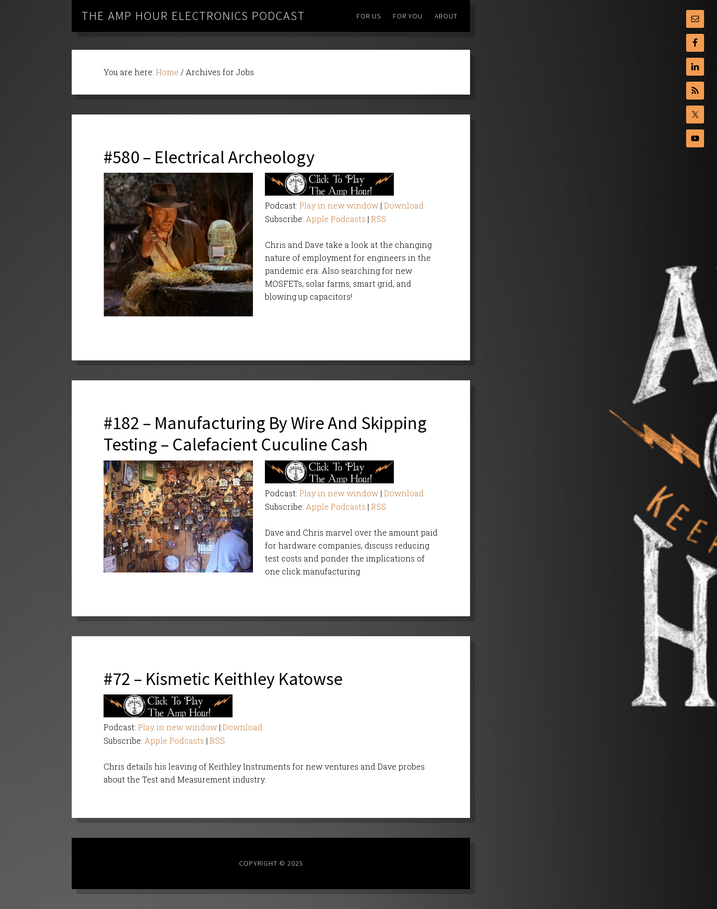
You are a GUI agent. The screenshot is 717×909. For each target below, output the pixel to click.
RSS (378, 219)
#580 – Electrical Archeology (209, 157)
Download (404, 205)
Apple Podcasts (335, 219)
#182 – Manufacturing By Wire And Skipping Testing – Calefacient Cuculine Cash (265, 433)
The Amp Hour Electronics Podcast (193, 15)
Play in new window (338, 205)
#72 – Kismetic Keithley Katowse (223, 679)
